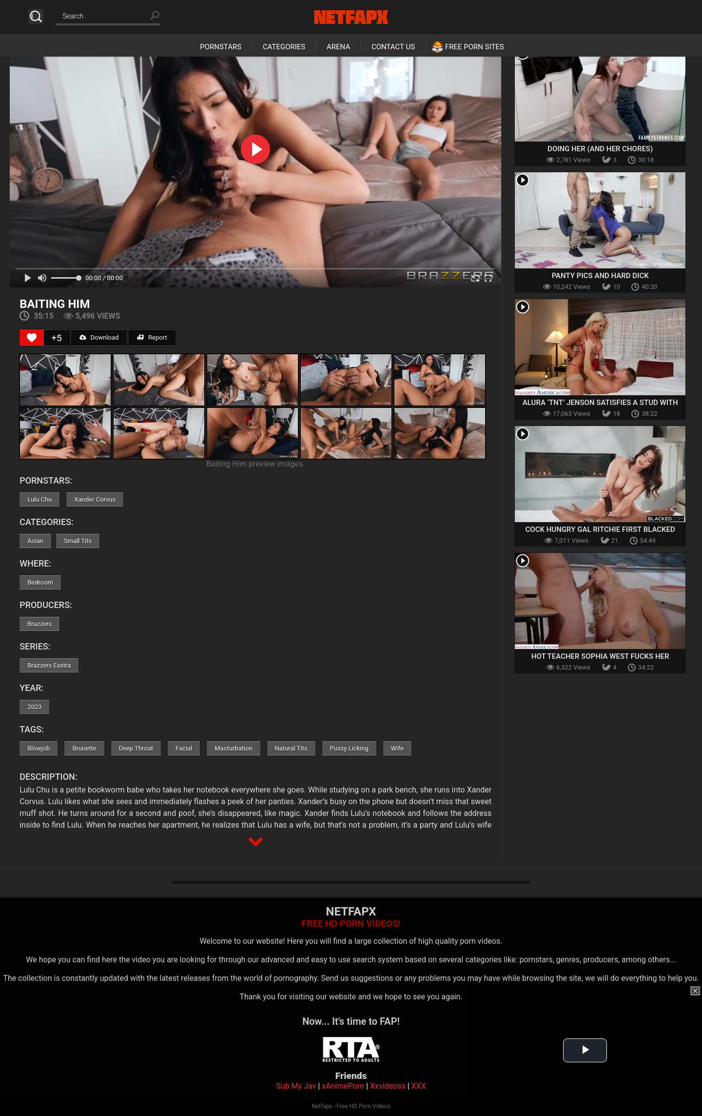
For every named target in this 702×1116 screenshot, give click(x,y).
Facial (184, 748)
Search (35, 16)
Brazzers (39, 624)
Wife (397, 748)
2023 (34, 706)
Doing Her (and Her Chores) (600, 148)
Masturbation (233, 748)
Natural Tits (291, 748)
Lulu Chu (39, 499)
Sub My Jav (296, 1086)
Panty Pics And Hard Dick (600, 275)
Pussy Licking (349, 748)
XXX (418, 1086)
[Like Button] (32, 337)
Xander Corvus (95, 499)
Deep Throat (136, 748)
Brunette (84, 748)
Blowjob (38, 748)
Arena (338, 46)
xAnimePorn (343, 1086)
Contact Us (393, 46)
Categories (284, 46)
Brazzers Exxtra (49, 665)
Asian (35, 541)
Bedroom (40, 582)
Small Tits (78, 541)
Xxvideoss (388, 1086)
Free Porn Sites (474, 46)
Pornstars (220, 46)
